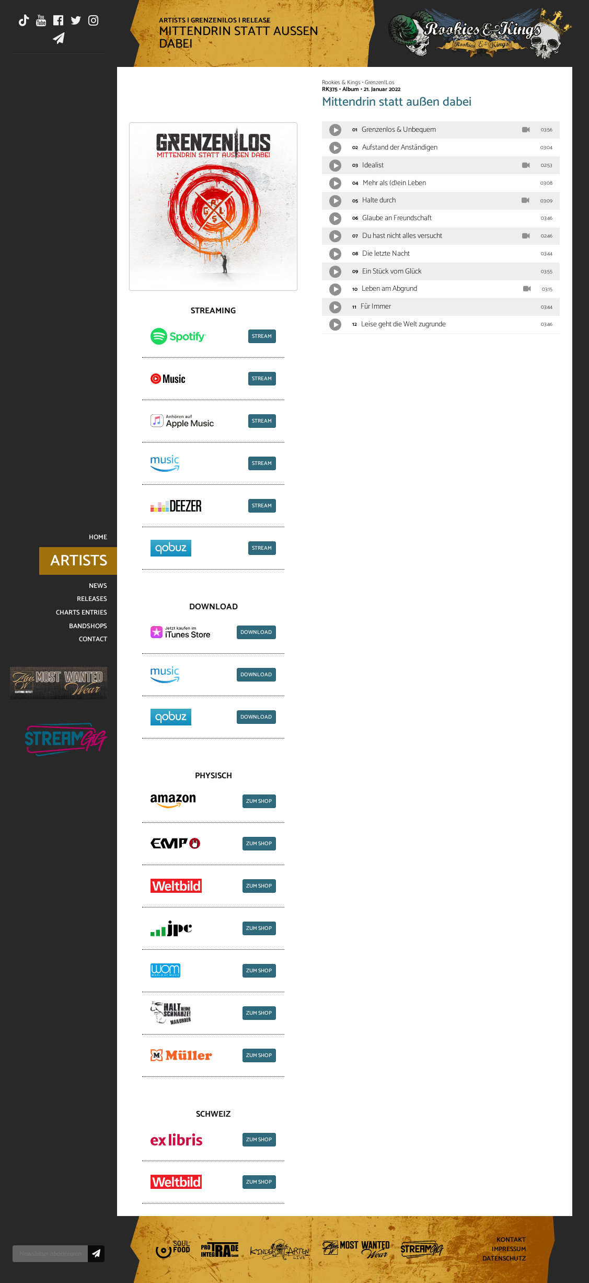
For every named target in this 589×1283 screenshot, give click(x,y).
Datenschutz (504, 1258)
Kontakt (511, 1240)
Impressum (509, 1249)
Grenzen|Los (214, 20)
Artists (172, 20)
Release (256, 20)
